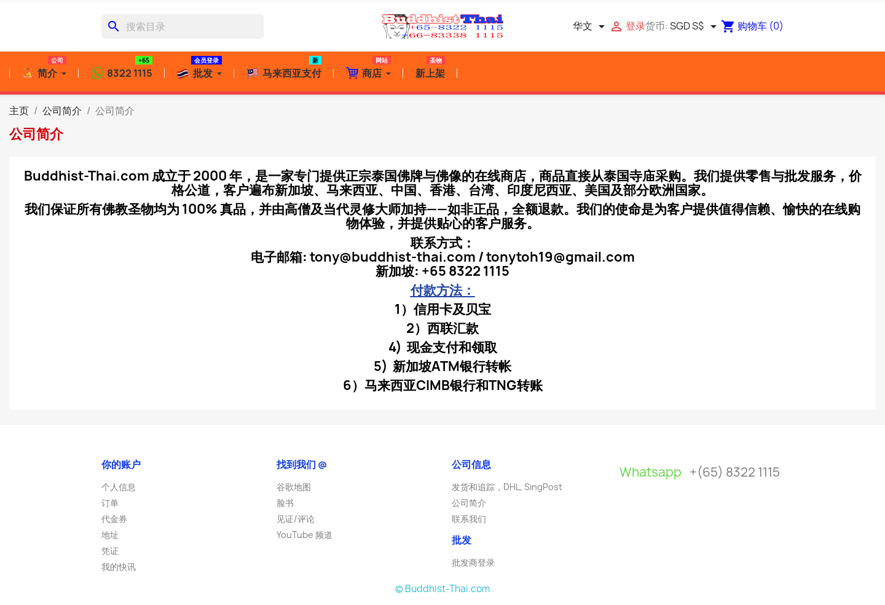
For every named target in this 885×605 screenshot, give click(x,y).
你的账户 (121, 464)
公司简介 (469, 503)
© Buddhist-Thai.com (442, 588)
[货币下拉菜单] (695, 26)
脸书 (285, 503)
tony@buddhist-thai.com (393, 257)
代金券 (114, 519)
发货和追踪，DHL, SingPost (507, 487)
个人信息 (118, 487)
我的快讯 (118, 566)
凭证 (110, 550)
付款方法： (443, 290)
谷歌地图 (294, 487)
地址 (110, 535)
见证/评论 (296, 519)
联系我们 (469, 519)
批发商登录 (473, 562)
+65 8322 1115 (465, 271)
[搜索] (182, 26)
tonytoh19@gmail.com (560, 257)
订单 (110, 503)
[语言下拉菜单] (591, 26)
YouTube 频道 (304, 535)
